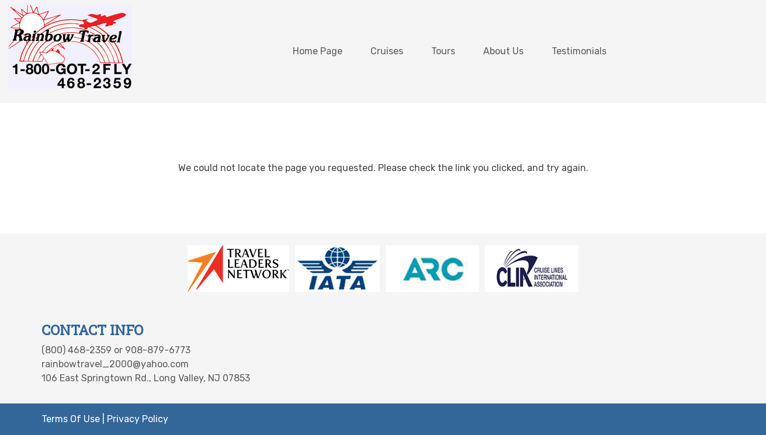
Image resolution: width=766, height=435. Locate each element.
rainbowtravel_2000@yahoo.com (115, 364)
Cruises (386, 51)
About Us (503, 51)
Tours (443, 51)
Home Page (317, 51)
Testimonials (579, 51)
